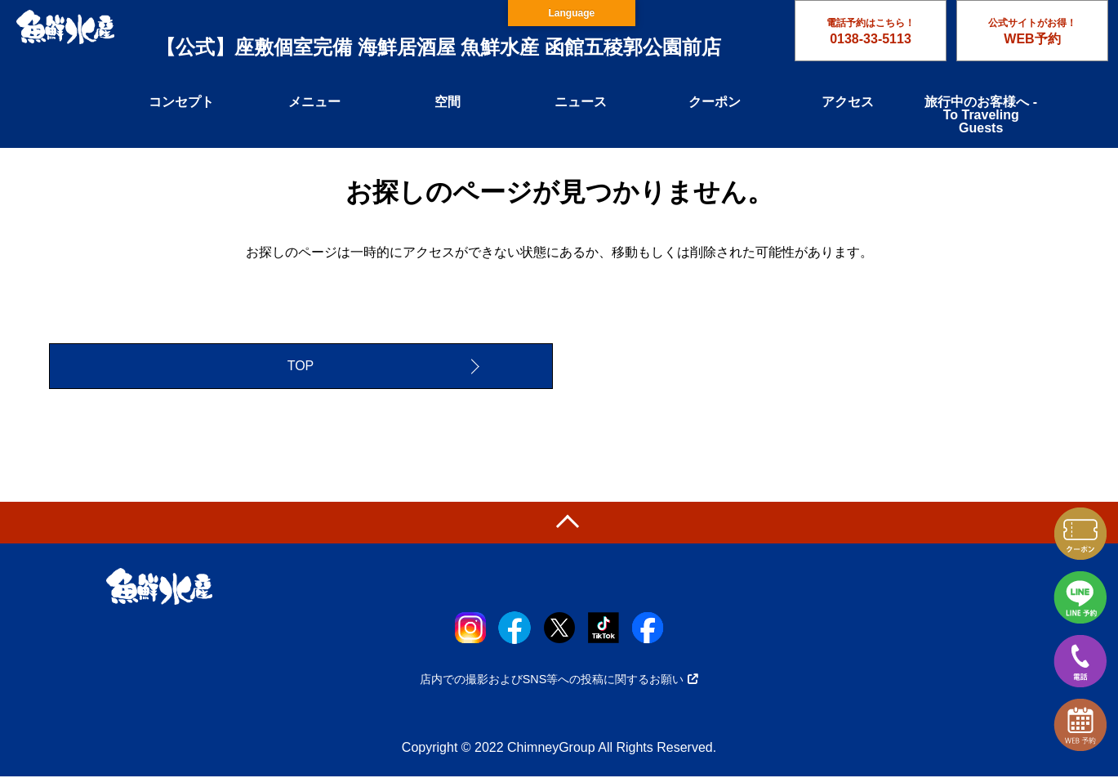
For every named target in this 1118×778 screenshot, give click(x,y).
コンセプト (181, 102)
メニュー (314, 102)
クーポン (714, 102)
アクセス (848, 102)
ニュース (581, 102)
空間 (447, 102)
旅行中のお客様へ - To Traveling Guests (980, 115)
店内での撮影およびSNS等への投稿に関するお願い (559, 680)
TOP (300, 366)
